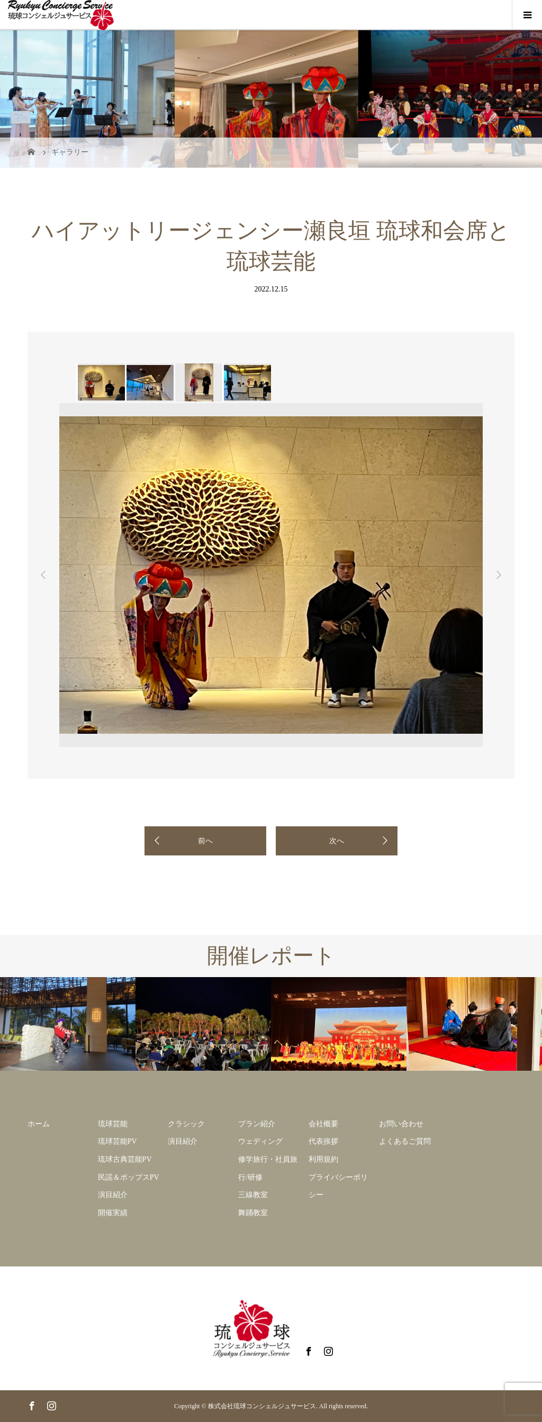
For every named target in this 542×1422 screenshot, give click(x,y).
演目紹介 (113, 1195)
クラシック (186, 1124)
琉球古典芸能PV (125, 1159)
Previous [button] (43, 575)
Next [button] (498, 575)
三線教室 (253, 1195)
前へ (205, 841)
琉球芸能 (113, 1124)
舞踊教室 (253, 1213)
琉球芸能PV (117, 1141)
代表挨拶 (323, 1141)
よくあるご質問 (405, 1141)
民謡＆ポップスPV (128, 1177)
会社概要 (323, 1124)
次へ (336, 841)
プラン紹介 (256, 1124)
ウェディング (260, 1141)
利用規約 (323, 1159)
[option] (100, 382)
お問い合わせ (401, 1124)
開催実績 (113, 1213)
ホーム (39, 1124)
